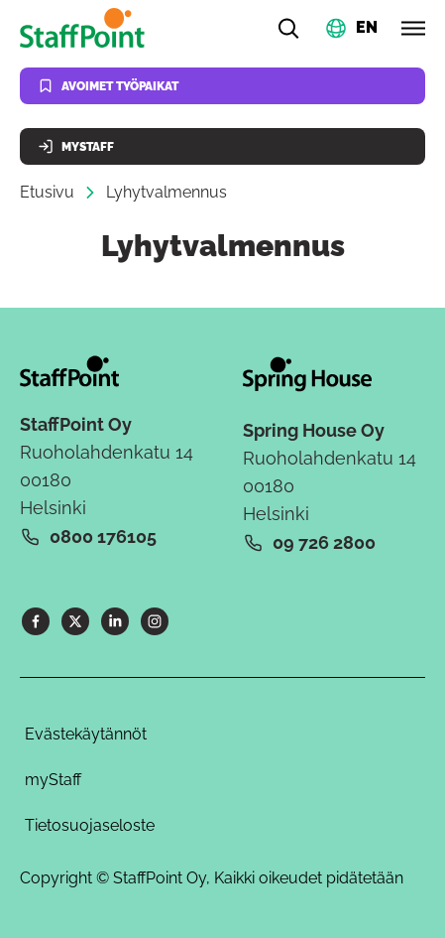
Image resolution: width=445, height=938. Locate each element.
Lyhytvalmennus (166, 192)
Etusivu (47, 192)
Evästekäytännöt (86, 734)
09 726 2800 (324, 542)
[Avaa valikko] (413, 28)
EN (367, 26)
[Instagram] (154, 621)
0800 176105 (103, 536)
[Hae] (288, 28)
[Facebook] (36, 621)
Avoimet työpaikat (108, 85)
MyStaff (76, 146)
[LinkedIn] (115, 621)
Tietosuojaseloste (90, 825)
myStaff (53, 779)
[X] (75, 621)
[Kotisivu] (86, 28)
